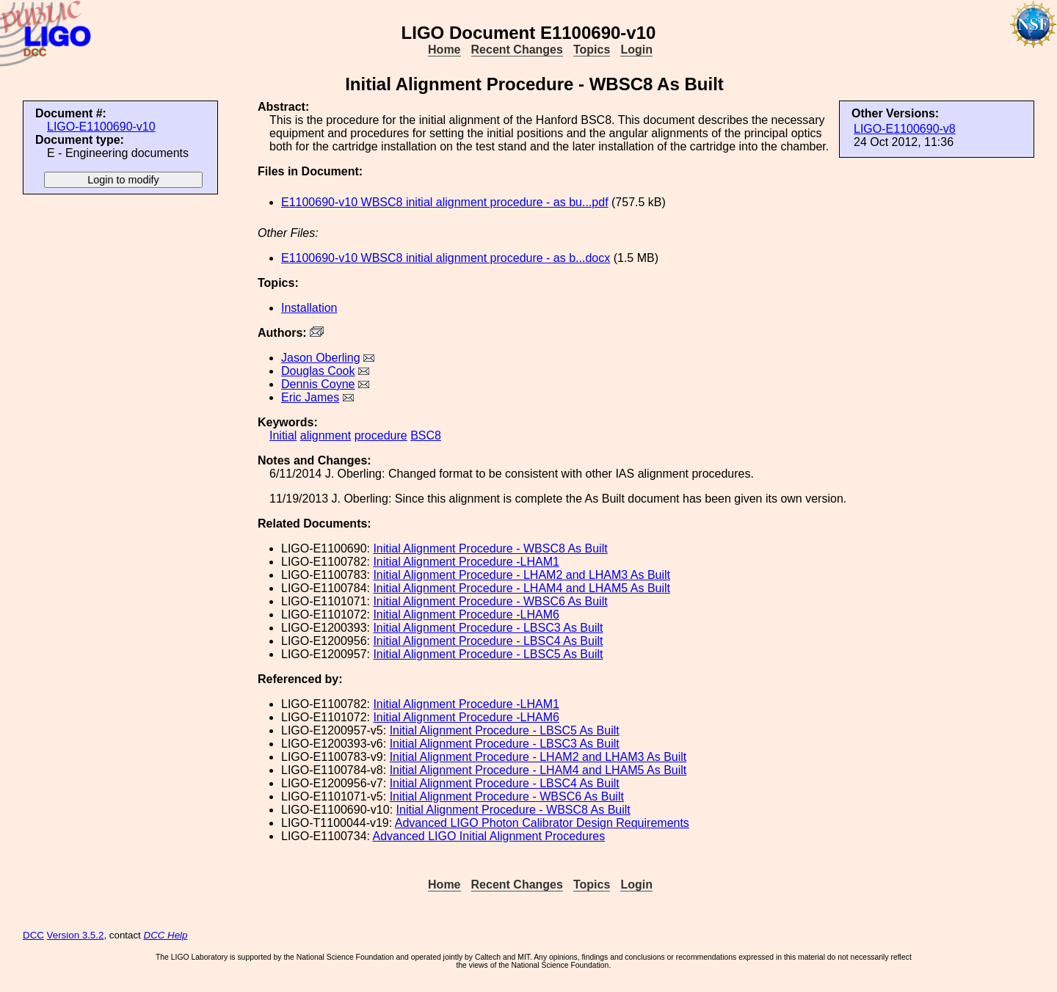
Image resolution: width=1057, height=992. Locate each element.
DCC (33, 935)
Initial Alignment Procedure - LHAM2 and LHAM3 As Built (521, 575)
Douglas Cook (318, 371)
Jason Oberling (320, 357)
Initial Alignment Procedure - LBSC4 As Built (488, 641)
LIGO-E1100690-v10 (101, 126)
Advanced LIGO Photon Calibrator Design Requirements (542, 823)
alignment (325, 435)
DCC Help (166, 935)
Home (444, 49)
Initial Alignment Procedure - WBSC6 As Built (490, 601)
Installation (309, 308)
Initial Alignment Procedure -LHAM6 (466, 614)
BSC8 (425, 435)
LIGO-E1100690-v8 (905, 129)
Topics (591, 49)
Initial (283, 435)
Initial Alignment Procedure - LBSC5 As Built (488, 654)
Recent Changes (517, 49)
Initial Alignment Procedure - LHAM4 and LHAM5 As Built (521, 588)
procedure (381, 435)
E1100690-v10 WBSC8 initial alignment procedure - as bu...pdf (445, 202)
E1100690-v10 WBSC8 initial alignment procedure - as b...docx (445, 258)
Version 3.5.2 (75, 935)
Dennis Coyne (318, 384)
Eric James (310, 397)
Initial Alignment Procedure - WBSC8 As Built (490, 548)
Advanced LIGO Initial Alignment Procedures (489, 836)
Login (636, 49)
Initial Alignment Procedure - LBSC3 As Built (488, 627)
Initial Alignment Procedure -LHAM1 (466, 561)
